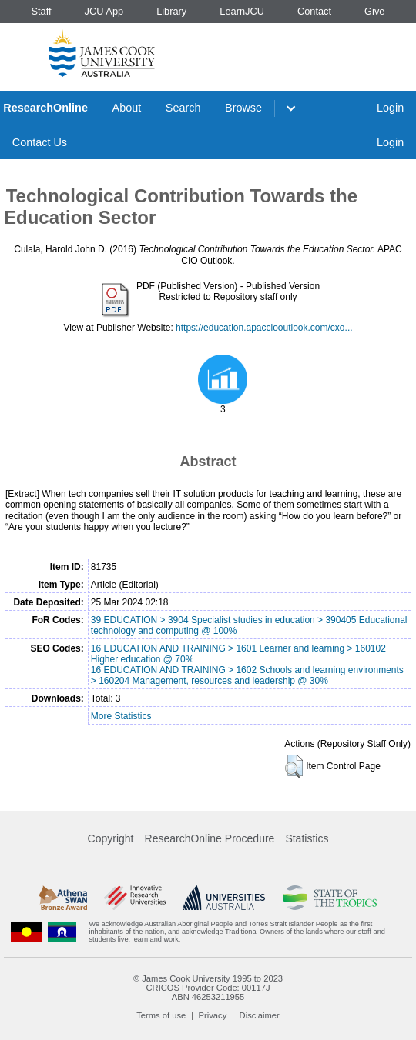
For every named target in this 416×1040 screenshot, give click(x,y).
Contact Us (39, 142)
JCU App (104, 11)
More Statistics (121, 716)
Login (390, 108)
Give (374, 11)
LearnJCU (242, 11)
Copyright (111, 838)
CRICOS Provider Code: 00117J (208, 987)
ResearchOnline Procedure (210, 838)
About (127, 108)
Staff (41, 11)
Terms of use (161, 1015)
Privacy (213, 1015)
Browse (243, 108)
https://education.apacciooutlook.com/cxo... (264, 327)
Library (171, 11)
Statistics (306, 838)
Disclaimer (260, 1015)
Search (183, 108)
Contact (314, 11)
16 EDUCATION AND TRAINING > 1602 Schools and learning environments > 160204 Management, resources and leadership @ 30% (247, 675)
